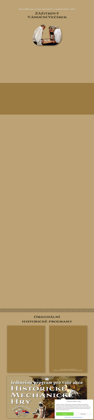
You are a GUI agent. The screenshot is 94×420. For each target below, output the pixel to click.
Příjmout (65, 414)
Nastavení (83, 414)
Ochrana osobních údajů (77, 417)
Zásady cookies (68, 417)
